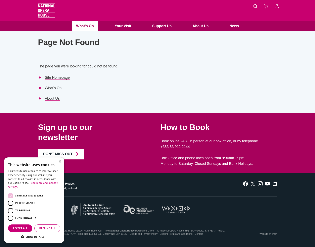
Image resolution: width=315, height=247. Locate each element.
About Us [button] (200, 26)
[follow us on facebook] (245, 183)
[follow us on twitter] (253, 183)
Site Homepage (57, 77)
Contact (199, 234)
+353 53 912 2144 (175, 147)
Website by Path (268, 234)
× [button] (59, 161)
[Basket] (266, 6)
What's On (53, 88)
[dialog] (34, 200)
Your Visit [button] (123, 26)
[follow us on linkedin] (274, 183)
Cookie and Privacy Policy (144, 234)
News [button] (234, 26)
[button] (34, 237)
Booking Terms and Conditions (176, 234)
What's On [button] (85, 26)
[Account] (277, 6)
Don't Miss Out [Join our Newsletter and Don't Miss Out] (61, 154)
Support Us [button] (162, 26)
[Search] (255, 6)
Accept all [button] (20, 228)
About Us (52, 98)
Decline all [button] (47, 228)
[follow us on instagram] (260, 183)
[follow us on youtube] (267, 183)
